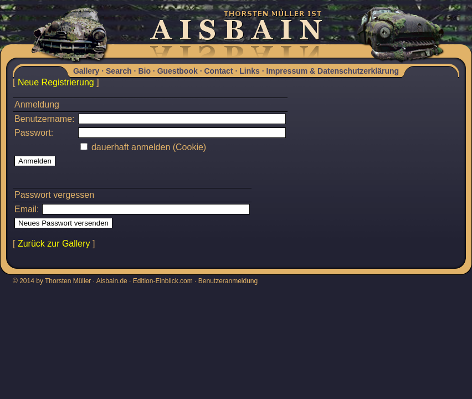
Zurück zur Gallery (54, 243)
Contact (218, 70)
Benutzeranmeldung (228, 281)
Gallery (86, 70)
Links (249, 70)
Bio (144, 70)
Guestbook (177, 70)
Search (119, 70)
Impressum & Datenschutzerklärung (332, 70)
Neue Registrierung (56, 82)
